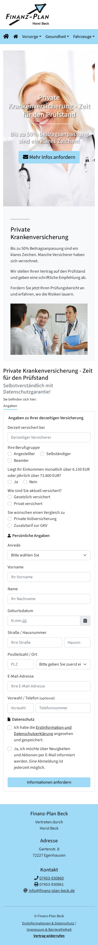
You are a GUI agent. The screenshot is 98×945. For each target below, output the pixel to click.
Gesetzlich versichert (32, 497)
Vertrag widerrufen (49, 936)
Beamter (21, 460)
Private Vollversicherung (35, 519)
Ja (16, 482)
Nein (33, 482)
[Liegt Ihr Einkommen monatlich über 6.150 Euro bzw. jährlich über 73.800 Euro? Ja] (10, 482)
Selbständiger (58, 454)
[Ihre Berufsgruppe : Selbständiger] (42, 454)
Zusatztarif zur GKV (30, 525)
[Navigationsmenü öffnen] (7, 37)
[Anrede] (49, 555)
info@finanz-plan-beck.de (52, 891)
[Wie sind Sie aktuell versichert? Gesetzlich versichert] (10, 497)
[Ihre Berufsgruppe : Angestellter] (10, 454)
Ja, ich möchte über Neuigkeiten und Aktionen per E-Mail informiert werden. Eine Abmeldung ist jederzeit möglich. (44, 758)
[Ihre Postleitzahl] (21, 664)
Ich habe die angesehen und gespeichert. (43, 734)
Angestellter (24, 454)
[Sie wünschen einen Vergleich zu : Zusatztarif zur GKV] (10, 525)
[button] (18, 36)
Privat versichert (28, 504)
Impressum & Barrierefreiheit (49, 929)
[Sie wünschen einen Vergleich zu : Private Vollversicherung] (10, 519)
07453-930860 (51, 878)
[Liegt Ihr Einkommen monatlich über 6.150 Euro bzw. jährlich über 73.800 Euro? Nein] (25, 482)
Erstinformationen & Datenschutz (48, 923)
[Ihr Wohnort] (63, 664)
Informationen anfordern (49, 782)
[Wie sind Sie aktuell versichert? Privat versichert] (10, 504)
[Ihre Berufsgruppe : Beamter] (10, 460)
